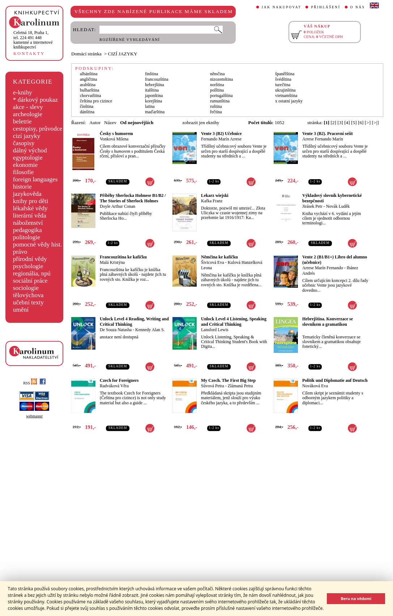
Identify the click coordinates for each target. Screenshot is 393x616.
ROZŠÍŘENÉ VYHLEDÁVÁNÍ (129, 40)
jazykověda (27, 193)
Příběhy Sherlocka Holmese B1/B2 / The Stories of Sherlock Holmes (133, 198)
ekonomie (25, 164)
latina (150, 106)
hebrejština (154, 84)
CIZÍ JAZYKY (122, 53)
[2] (333, 122)
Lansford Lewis (214, 329)
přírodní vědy (30, 259)
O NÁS (357, 7)
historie (22, 186)
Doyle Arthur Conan (117, 206)
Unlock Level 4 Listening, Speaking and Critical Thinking (233, 321)
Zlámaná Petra (240, 385)
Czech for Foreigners (119, 380)
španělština (284, 73)
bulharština (89, 90)
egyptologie (28, 157)
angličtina (88, 79)
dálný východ (30, 150)
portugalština (221, 95)
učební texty (28, 302)
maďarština (155, 111)
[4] (347, 122)
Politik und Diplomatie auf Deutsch (335, 380)
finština (151, 73)
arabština (87, 84)
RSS (30, 383)
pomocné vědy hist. (37, 244)
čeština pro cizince (96, 101)
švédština (283, 79)
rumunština (220, 101)
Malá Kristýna (112, 262)
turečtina (282, 84)
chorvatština (90, 95)
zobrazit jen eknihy (200, 122)
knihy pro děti (30, 201)
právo (20, 251)
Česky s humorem (116, 133)
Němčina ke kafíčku (219, 257)
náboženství (28, 222)
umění (21, 309)
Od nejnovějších (136, 122)
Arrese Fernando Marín (322, 139)
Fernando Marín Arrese (221, 139)
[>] (368, 122)
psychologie (28, 266)
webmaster (34, 416)
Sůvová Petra (212, 385)
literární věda (29, 215)
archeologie (27, 114)
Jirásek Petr (312, 206)
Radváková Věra (114, 385)
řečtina (216, 111)
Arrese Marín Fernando (322, 267)
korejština (153, 101)
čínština (86, 106)
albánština (89, 73)
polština (217, 90)
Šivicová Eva (212, 262)
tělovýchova (28, 295)
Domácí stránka (86, 53)
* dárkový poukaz (35, 99)
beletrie (22, 121)
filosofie (23, 172)
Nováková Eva (315, 385)
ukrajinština (285, 90)
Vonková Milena (114, 139)
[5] (354, 122)
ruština (216, 106)
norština (217, 84)
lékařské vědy (30, 208)
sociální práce (30, 280)
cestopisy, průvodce (38, 128)
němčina (217, 73)
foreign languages (35, 179)
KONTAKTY (29, 53)
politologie (26, 237)
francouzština (156, 79)
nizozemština (221, 79)
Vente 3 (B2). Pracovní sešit (327, 133)
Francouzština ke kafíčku (123, 257)
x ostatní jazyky (289, 101)
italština (152, 90)
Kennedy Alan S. (150, 329)
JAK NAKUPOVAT (282, 7)
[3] (340, 122)
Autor (95, 122)
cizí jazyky (26, 135)
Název (110, 122)
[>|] (375, 122)
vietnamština (286, 95)
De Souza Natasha (116, 329)
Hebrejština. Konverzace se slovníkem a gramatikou (327, 321)
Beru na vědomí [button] (356, 598)
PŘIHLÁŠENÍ (325, 7)
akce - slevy (28, 107)
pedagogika (27, 230)
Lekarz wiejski (214, 195)
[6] (361, 122)
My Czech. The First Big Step (228, 380)
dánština (87, 111)
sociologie (26, 287)
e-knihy (22, 92)
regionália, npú (32, 273)
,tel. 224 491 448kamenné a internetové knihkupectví (33, 40)
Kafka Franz (212, 200)
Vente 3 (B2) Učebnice (221, 133)
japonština (154, 95)
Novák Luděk (338, 206)
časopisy (24, 143)
